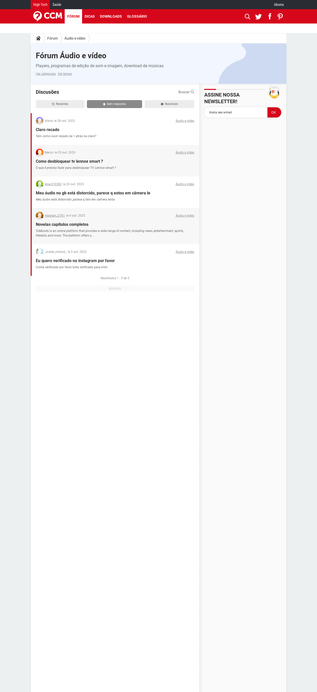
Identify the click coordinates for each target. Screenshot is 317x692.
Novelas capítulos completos (62, 224)
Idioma (279, 5)
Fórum (73, 16)
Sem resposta (114, 104)
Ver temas (65, 74)
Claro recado (47, 129)
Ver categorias (46, 74)
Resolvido (169, 104)
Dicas (90, 16)
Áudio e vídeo (74, 38)
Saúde (56, 5)
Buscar (186, 92)
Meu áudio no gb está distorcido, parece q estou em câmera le (93, 193)
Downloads (111, 16)
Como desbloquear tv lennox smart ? (69, 161)
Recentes (60, 104)
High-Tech (40, 5)
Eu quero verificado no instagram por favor (75, 260)
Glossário (137, 16)
